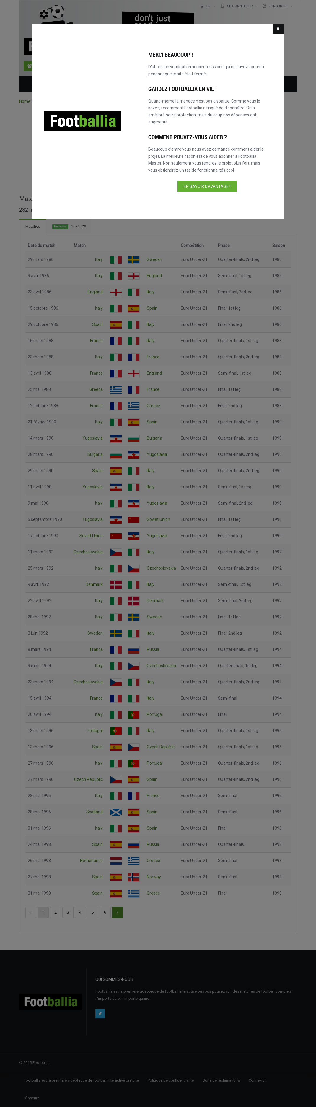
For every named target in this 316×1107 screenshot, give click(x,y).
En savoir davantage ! (207, 186)
